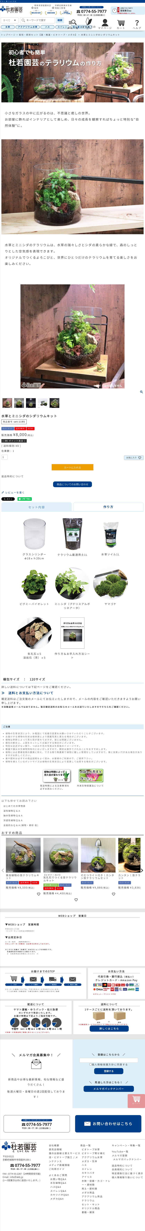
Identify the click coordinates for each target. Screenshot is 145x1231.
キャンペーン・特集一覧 (126, 1145)
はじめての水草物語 (14, 806)
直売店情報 (55, 1149)
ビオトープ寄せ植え (93, 1153)
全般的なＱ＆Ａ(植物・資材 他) (20, 825)
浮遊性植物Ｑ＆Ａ (13, 820)
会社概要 (54, 1145)
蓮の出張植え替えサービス (64, 1153)
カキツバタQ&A (59, 1194)
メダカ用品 (88, 1192)
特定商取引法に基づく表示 (127, 1173)
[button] (3, 870)
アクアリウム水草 (27, 27)
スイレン (62, 27)
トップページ (8, 34)
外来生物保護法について (90, 784)
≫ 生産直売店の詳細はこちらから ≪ (22, 954)
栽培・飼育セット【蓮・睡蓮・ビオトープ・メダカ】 (48, 34)
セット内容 (36, 507)
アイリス (87, 1176)
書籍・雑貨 (88, 1212)
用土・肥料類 (89, 1188)
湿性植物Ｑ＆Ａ (12, 810)
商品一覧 (85, 1145)
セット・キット (91, 1204)
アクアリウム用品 (92, 1196)
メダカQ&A (57, 1198)
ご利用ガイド (57, 1169)
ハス (47, 27)
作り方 (108, 507)
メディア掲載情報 (59, 1165)
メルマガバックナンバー (127, 1159)
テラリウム (88, 1200)
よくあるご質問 (58, 1175)
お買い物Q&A (58, 1179)
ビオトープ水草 (91, 1149)
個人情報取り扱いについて (127, 1177)
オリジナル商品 (91, 1208)
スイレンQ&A (58, 1190)
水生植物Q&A (58, 1183)
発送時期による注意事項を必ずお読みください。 (56, 785)
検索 (59, 20)
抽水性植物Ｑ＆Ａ (13, 815)
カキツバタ (88, 1172)
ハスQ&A (55, 1186)
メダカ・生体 (89, 1161)
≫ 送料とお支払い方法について (27, 693)
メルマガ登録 (120, 1155)
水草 (7, 27)
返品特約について (12, 476)
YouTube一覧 (120, 1151)
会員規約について (122, 1169)
